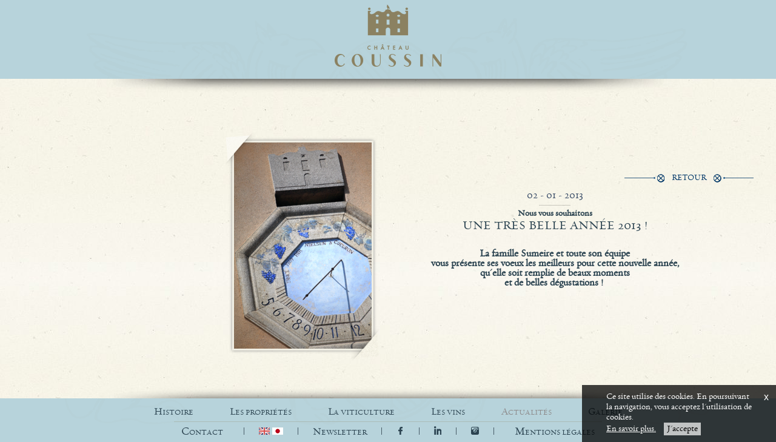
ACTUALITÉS (526, 412)
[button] (555, 432)
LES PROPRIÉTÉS (261, 412)
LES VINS (448, 412)
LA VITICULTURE (361, 412)
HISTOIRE (173, 412)
